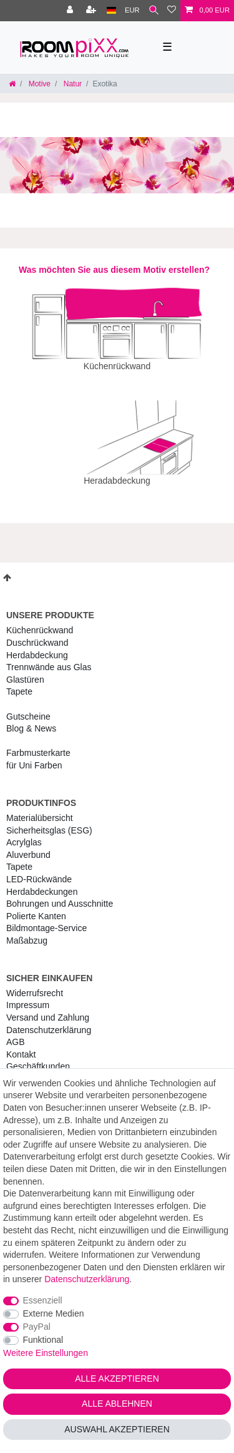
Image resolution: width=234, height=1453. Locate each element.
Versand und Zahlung (47, 1009)
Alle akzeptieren (117, 1379)
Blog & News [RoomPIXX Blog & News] (31, 720)
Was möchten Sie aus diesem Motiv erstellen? (114, 270)
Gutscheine (28, 708)
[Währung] (132, 10)
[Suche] (153, 10)
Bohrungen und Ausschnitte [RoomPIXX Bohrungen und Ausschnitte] (59, 895)
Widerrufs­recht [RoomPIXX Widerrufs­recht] (34, 984)
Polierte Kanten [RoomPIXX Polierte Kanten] (36, 907)
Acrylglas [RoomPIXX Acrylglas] (24, 833)
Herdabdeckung (37, 646)
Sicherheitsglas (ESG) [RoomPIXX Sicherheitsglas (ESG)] (49, 822)
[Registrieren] (92, 10)
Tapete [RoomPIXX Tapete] (19, 858)
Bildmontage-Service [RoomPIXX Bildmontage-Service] (46, 919)
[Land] (111, 10)
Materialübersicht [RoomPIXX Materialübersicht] (39, 809)
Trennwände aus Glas (48, 658)
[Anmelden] (71, 10)
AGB (15, 1033)
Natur (71, 83)
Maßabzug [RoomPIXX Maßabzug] (26, 932)
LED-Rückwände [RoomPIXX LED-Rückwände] (39, 870)
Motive (38, 83)
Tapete (19, 683)
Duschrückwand (37, 634)
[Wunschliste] (171, 10)
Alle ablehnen (117, 1404)
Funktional (43, 1340)
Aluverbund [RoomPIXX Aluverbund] (28, 846)
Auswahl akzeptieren (117, 1429)
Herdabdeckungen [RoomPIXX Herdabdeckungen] (41, 883)
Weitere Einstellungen (45, 1353)
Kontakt (21, 1046)
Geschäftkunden (38, 1058)
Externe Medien (53, 1313)
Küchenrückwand (39, 621)
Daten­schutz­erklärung (48, 1021)
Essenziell (42, 1300)
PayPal (37, 1327)
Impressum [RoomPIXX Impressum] (27, 996)
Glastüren (25, 671)
